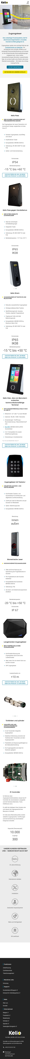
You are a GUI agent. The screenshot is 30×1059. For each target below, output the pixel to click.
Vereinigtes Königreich (9, 1026)
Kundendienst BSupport (9, 990)
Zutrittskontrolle (15, 67)
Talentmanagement (8, 973)
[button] (14, 288)
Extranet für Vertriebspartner (11, 993)
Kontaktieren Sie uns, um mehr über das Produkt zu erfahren (15, 175)
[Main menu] (28, 2)
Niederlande (6, 1018)
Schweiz (5, 1021)
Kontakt (5, 1006)
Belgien (5, 1012)
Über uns (5, 1003)
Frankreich (6, 1015)
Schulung (5, 983)
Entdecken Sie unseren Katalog (15, 72)
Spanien (5, 1023)
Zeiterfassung (7, 968)
